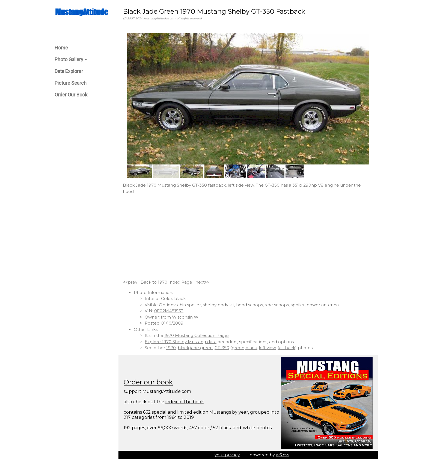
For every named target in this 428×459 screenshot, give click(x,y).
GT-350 (222, 347)
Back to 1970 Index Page (166, 282)
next (200, 282)
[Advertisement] (248, 237)
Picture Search (71, 83)
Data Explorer (69, 71)
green (238, 347)
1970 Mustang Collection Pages (196, 335)
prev (132, 282)
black (251, 347)
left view (267, 347)
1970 (171, 347)
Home (61, 48)
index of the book (184, 401)
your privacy (227, 454)
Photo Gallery (71, 59)
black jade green (195, 347)
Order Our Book (71, 95)
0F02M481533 (168, 310)
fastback (286, 347)
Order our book (148, 382)
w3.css (282, 454)
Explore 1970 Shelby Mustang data (180, 341)
